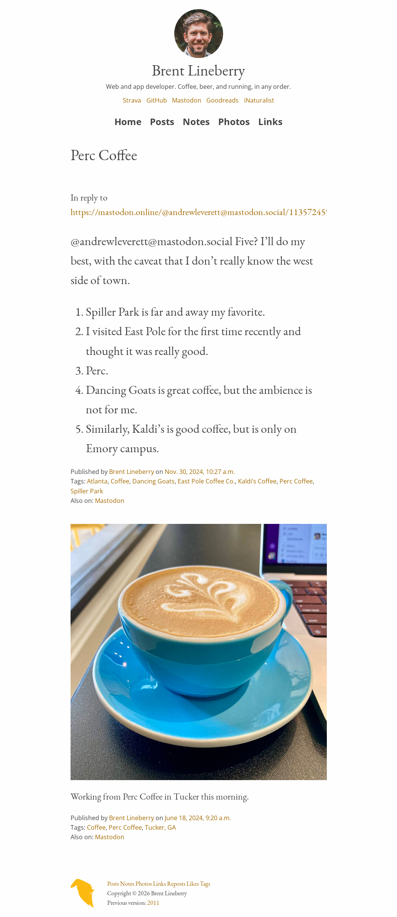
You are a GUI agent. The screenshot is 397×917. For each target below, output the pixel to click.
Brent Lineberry (131, 471)
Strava (132, 100)
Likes (192, 884)
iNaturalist (259, 100)
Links (270, 121)
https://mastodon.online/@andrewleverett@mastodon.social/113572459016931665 (221, 212)
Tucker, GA (160, 827)
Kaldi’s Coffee (257, 481)
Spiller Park (87, 491)
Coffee (120, 481)
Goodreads (222, 100)
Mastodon (186, 100)
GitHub (156, 100)
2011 (153, 903)
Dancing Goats (153, 481)
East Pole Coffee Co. (206, 481)
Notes (196, 121)
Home (127, 121)
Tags (205, 884)
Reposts (176, 884)
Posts (162, 121)
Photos (234, 121)
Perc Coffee (296, 481)
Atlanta (97, 481)
